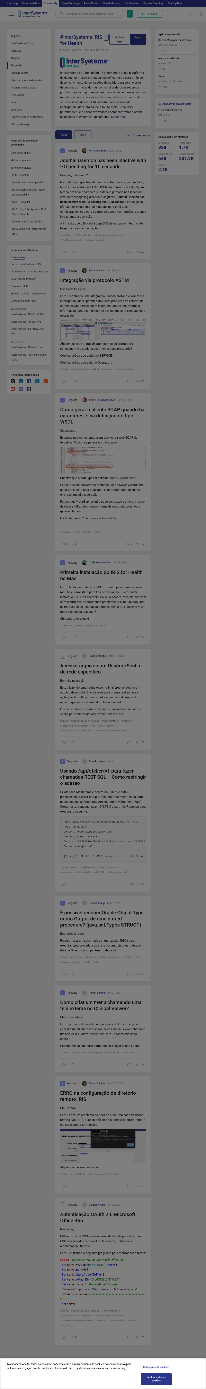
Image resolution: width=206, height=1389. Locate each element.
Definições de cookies (156, 1369)
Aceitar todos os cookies (156, 1382)
